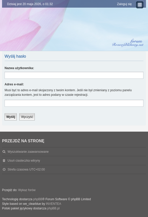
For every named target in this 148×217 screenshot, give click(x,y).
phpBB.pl (53, 208)
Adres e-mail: (14, 84)
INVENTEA (53, 204)
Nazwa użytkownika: (19, 68)
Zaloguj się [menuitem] (124, 4)
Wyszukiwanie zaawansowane (28, 151)
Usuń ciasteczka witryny (24, 160)
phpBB (37, 199)
